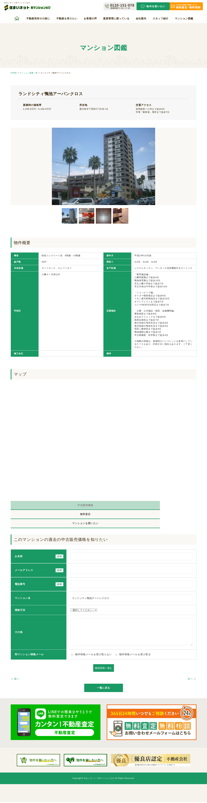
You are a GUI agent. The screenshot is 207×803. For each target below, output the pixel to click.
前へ (16, 662)
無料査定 (103, 506)
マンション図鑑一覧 (29, 73)
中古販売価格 (42, 506)
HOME (14, 73)
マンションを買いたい (165, 506)
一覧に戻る (103, 671)
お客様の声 (90, 18)
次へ (190, 662)
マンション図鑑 (184, 18)
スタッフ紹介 (160, 18)
